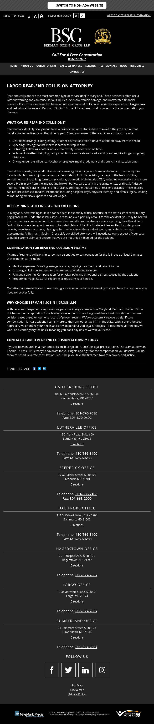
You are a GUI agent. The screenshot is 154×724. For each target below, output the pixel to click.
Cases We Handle (71, 65)
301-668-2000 (81, 498)
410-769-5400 (86, 453)
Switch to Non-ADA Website (79, 5)
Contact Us (77, 71)
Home (13, 65)
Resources (137, 65)
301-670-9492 (81, 417)
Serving (90, 65)
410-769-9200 (81, 458)
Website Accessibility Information (129, 15)
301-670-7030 (86, 413)
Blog (123, 65)
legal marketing (76, 714)
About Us (27, 65)
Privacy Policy (77, 694)
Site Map (77, 685)
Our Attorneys (46, 65)
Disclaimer (77, 690)
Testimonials (108, 65)
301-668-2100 (86, 494)
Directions (77, 404)
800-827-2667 (77, 59)
